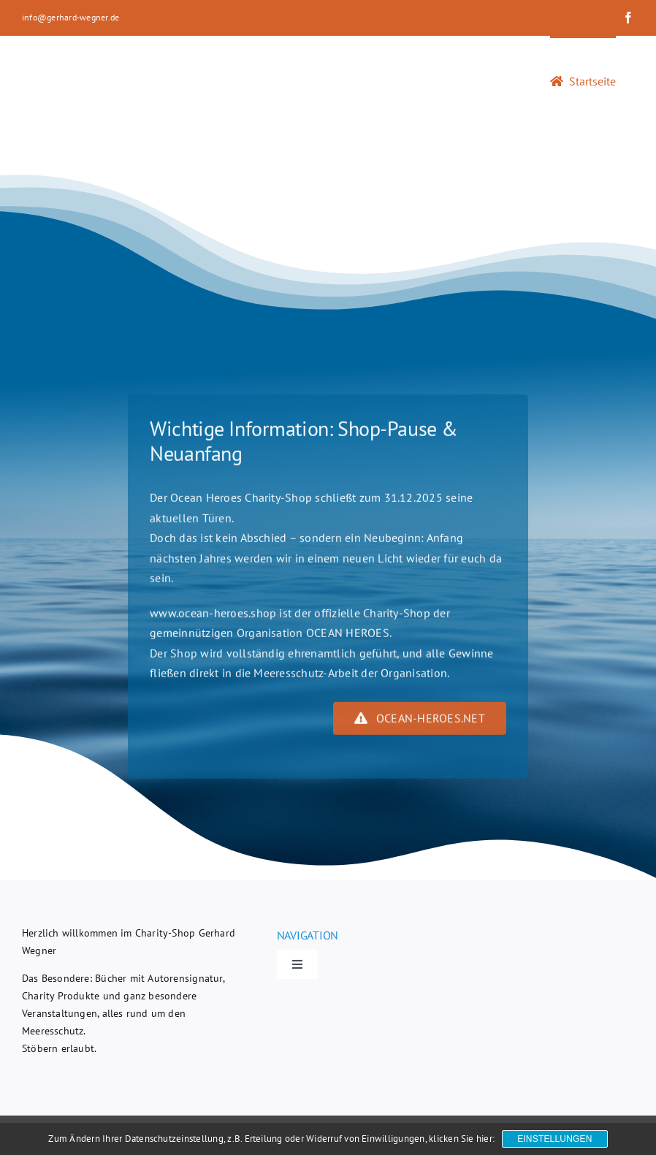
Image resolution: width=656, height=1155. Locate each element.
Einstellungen (554, 1139)
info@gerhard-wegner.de (70, 17)
